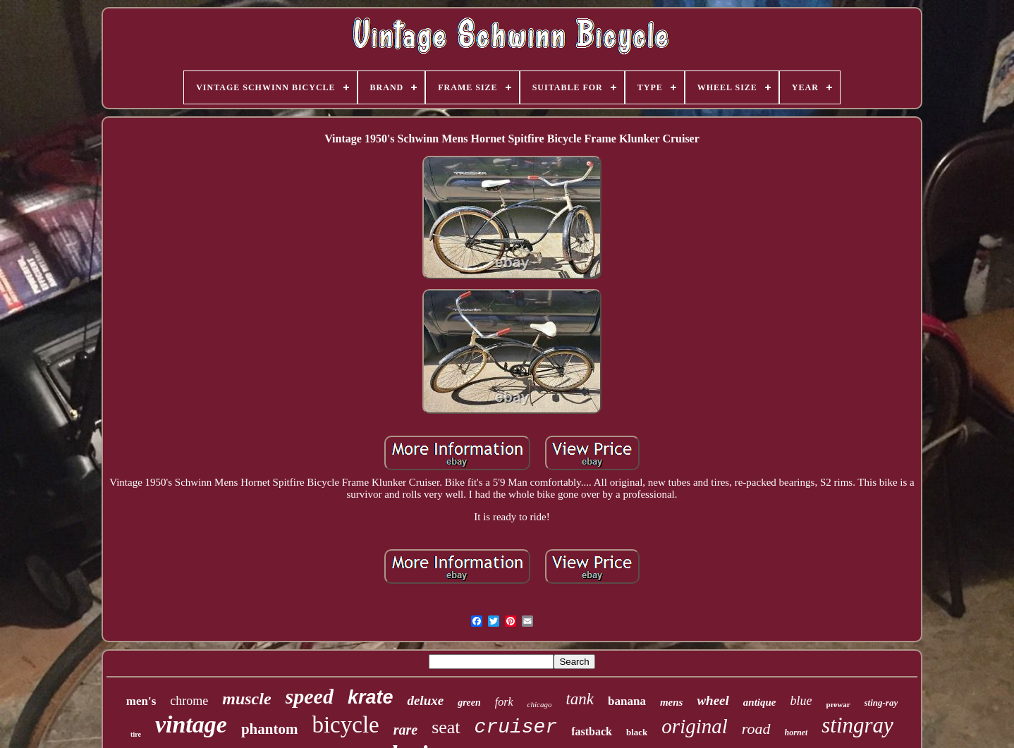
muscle (246, 698)
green (469, 702)
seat (446, 727)
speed (310, 696)
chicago (539, 704)
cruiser (516, 727)
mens (671, 702)
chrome (189, 701)
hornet (796, 732)
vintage (191, 724)
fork (504, 702)
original (694, 726)
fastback (591, 731)
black (636, 732)
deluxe (425, 700)
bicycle (345, 724)
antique (759, 702)
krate (370, 697)
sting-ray (881, 702)
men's (141, 701)
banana (627, 701)
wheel (712, 700)
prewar (838, 704)
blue (801, 701)
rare (405, 729)
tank (580, 699)
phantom (269, 729)
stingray (857, 725)
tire (135, 734)
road (756, 728)
